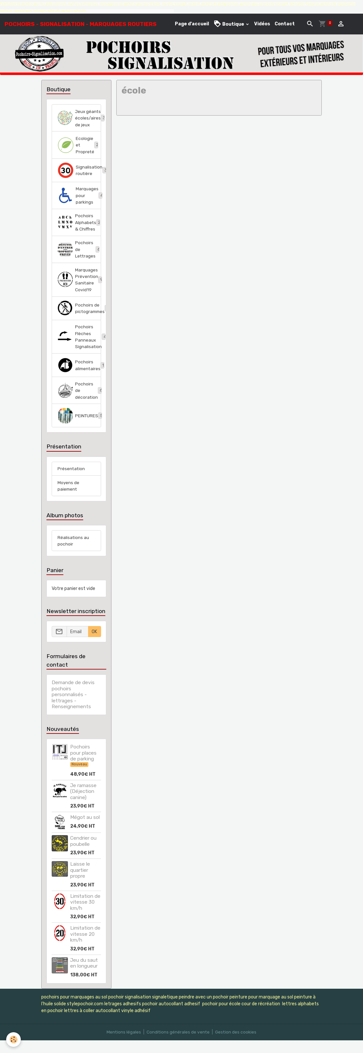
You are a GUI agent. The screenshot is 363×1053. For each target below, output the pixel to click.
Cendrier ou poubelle (83, 854)
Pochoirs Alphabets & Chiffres (79, 231)
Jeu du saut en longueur (84, 976)
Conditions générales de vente (178, 1044)
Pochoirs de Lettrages (79, 259)
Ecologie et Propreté (79, 152)
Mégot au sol (85, 830)
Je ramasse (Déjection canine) (83, 804)
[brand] (81, 24)
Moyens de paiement (69, 498)
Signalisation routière (79, 178)
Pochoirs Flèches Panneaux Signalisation (79, 348)
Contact (285, 24)
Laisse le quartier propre (80, 883)
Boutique (229, 23)
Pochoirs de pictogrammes (79, 319)
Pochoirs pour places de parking (83, 766)
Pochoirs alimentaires (79, 377)
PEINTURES (79, 428)
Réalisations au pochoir (73, 553)
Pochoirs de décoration (79, 402)
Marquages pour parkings (79, 203)
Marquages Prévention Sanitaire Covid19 (79, 290)
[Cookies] (13, 1039)
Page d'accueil (192, 24)
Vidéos (262, 24)
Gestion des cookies (236, 1044)
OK (94, 644)
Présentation (71, 480)
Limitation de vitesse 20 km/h (85, 947)
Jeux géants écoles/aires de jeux (79, 122)
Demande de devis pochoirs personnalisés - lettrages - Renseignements (73, 707)
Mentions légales (123, 1044)
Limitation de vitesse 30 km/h (85, 915)
